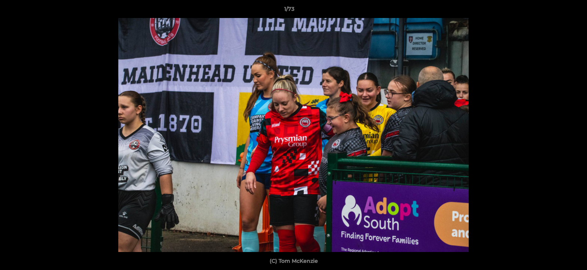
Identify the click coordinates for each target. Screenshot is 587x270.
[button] (555, 11)
